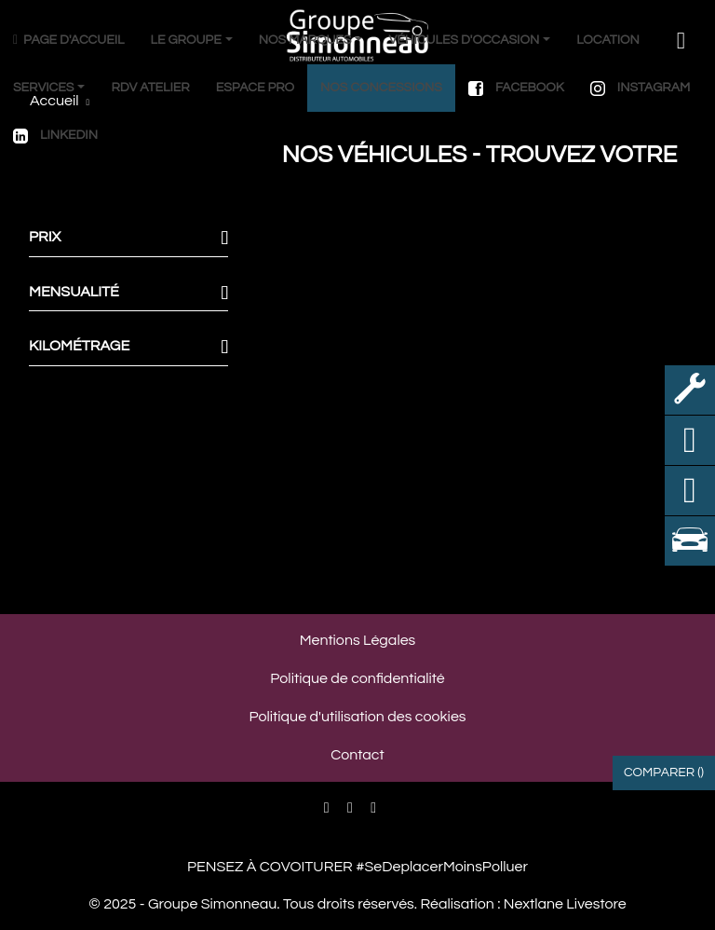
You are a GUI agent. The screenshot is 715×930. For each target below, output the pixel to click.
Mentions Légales (358, 640)
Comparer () (664, 772)
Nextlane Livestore (563, 903)
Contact (357, 754)
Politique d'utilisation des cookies (357, 716)
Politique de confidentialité (357, 678)
